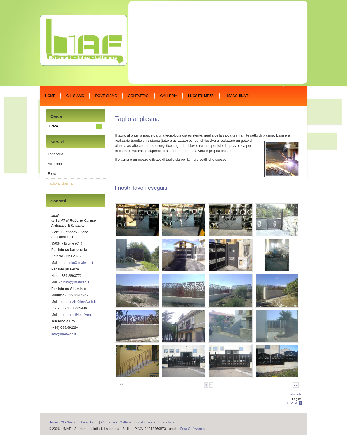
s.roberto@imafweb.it (77, 315)
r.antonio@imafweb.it (77, 263)
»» (296, 385)
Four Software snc (194, 429)
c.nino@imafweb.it (75, 282)
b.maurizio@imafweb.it (78, 302)
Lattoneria (295, 394)
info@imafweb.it (63, 334)
